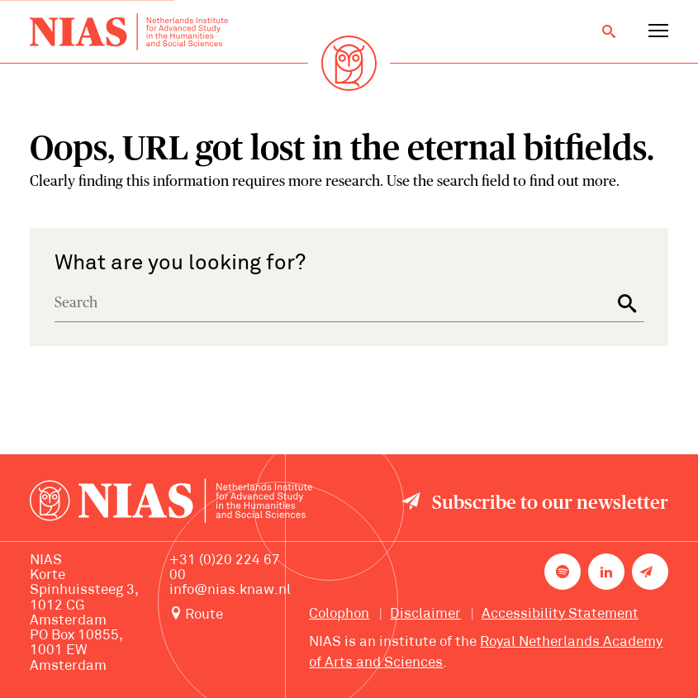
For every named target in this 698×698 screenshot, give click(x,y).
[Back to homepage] (128, 31)
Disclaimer (425, 614)
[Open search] (609, 31)
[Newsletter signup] (650, 571)
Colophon (339, 614)
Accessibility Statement (560, 614)
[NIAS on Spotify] (562, 571)
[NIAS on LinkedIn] (606, 571)
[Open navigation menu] (658, 31)
